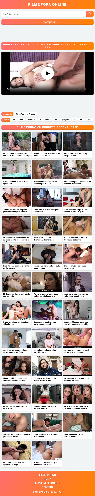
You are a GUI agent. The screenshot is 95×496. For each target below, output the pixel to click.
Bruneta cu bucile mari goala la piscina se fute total (47, 463)
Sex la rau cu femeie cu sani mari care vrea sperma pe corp (16, 154)
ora (56, 120)
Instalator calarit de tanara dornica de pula (45, 407)
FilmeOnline (47, 4)
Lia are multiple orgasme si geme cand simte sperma (15, 379)
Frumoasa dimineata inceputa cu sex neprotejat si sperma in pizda (16, 240)
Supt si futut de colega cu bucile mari (75, 267)
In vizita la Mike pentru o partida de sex (74, 435)
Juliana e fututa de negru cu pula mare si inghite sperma (15, 211)
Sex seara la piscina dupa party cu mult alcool (45, 323)
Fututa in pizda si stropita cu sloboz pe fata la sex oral (46, 295)
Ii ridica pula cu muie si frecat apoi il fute (16, 183)
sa (75, 120)
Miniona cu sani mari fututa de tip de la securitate (47, 154)
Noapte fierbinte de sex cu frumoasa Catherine (75, 239)
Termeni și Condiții (47, 483)
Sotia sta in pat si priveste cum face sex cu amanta (77, 183)
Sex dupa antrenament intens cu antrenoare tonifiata (16, 351)
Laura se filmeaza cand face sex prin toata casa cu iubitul (76, 323)
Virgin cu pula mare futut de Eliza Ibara (15, 407)
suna (89, 120)
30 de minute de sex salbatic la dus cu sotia (16, 295)
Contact (47, 487)
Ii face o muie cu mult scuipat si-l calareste (16, 323)
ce (14, 120)
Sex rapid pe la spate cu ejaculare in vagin (13, 463)
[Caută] (90, 14)
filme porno (47, 475)
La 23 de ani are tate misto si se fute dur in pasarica (76, 351)
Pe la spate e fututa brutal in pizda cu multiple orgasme (76, 407)
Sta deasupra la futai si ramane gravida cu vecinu (16, 435)
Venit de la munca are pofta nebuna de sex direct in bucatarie (76, 296)
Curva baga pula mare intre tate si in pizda (45, 351)
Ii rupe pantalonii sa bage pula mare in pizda (47, 267)
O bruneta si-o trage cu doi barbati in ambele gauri (75, 211)
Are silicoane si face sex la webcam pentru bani (45, 183)
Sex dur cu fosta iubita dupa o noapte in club (77, 154)
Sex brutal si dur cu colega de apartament (46, 211)
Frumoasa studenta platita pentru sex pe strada (45, 379)
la (40, 120)
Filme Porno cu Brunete (25, 114)
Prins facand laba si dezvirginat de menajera (44, 239)
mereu (48, 120)
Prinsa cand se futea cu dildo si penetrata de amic (76, 379)
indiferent (31, 120)
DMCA (47, 479)
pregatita (65, 120)
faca (21, 120)
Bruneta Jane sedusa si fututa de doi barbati (16, 267)
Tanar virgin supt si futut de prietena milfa (45, 435)
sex (81, 120)
